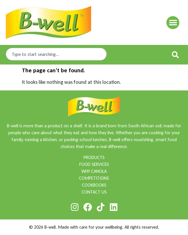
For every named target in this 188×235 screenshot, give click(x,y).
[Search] (176, 55)
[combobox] (56, 54)
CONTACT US (94, 192)
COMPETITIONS (94, 178)
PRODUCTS (94, 157)
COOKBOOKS (94, 185)
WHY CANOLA (94, 171)
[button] (172, 22)
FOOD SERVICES (94, 164)
